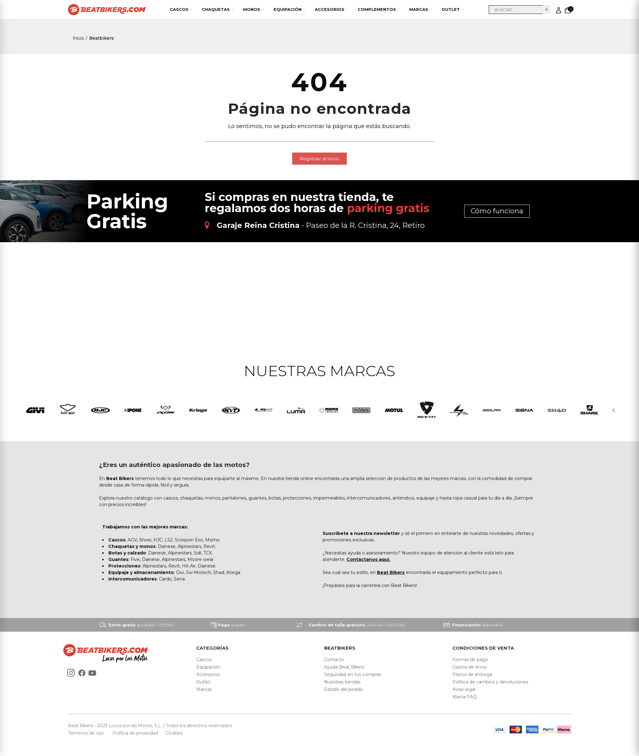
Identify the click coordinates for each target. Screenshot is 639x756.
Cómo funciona (497, 211)
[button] (319, 159)
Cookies (172, 734)
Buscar (547, 9)
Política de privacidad (135, 734)
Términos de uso (86, 734)
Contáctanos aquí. (368, 560)
